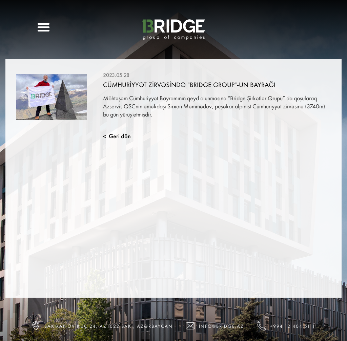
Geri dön (117, 136)
